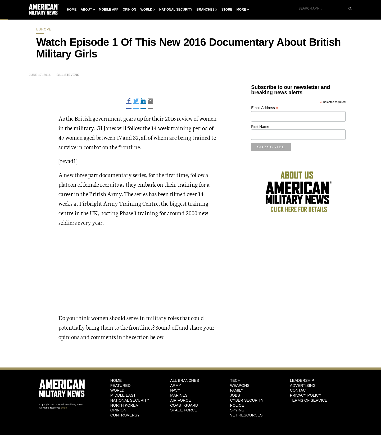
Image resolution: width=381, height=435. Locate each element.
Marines (179, 395)
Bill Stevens (67, 75)
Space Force (183, 410)
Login (64, 407)
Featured (120, 385)
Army (175, 385)
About (86, 9)
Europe (43, 29)
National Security (175, 9)
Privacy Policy (305, 395)
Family (236, 390)
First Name (260, 126)
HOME (116, 380)
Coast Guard (184, 405)
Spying (237, 410)
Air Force (180, 400)
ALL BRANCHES (184, 380)
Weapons (240, 385)
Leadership (302, 380)
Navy (175, 390)
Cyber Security (246, 400)
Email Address (264, 107)
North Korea (124, 405)
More (241, 9)
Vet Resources (246, 415)
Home (71, 9)
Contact (299, 390)
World (146, 9)
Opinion (129, 9)
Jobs (235, 395)
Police (237, 405)
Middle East (123, 395)
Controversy (125, 415)
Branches (206, 9)
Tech (235, 380)
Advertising (303, 385)
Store (226, 9)
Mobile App (109, 9)
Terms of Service (308, 400)
